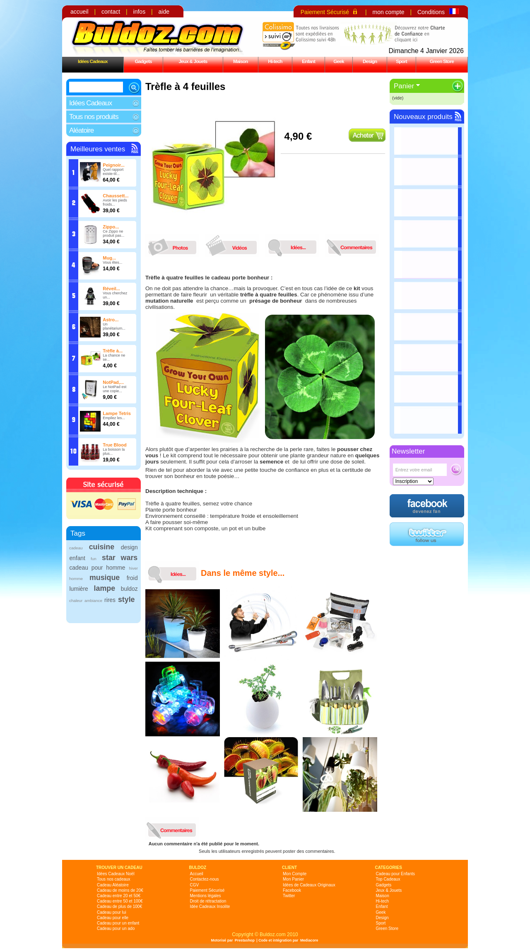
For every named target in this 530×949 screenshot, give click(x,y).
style (126, 599)
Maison (240, 61)
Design (370, 61)
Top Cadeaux (388, 879)
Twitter (289, 895)
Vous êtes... (112, 262)
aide (164, 11)
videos (234, 245)
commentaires (354, 245)
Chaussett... (115, 195)
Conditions (431, 12)
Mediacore (309, 940)
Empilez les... (114, 418)
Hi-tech (275, 61)
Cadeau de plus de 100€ (119, 906)
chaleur (75, 600)
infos (139, 11)
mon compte (388, 12)
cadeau (75, 548)
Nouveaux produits (423, 117)
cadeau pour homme (97, 567)
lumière (78, 588)
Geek (338, 61)
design (129, 547)
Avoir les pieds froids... (115, 202)
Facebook (292, 890)
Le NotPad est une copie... (114, 389)
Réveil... (111, 288)
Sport (401, 61)
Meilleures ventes (97, 149)
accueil (79, 11)
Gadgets (143, 61)
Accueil (196, 873)
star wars (119, 557)
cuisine (101, 547)
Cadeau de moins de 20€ (120, 890)
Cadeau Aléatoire (113, 885)
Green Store (442, 61)
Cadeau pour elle (112, 917)
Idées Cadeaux (93, 61)
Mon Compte (294, 873)
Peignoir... (114, 165)
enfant (77, 558)
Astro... (110, 319)
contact (110, 11)
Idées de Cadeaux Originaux (309, 885)
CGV (194, 885)
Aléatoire (81, 130)
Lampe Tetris (117, 413)
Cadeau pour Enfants (395, 873)
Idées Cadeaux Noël (116, 873)
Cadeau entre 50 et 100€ (120, 901)
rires (110, 600)
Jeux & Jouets (192, 61)
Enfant (308, 61)
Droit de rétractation (208, 901)
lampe (104, 588)
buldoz (129, 588)
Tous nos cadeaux (113, 879)
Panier (404, 86)
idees (294, 245)
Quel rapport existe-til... (113, 171)
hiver (133, 568)
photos (174, 245)
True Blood (114, 444)
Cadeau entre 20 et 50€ (118, 895)
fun (93, 558)
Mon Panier (293, 879)
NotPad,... (113, 382)
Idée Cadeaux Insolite (210, 906)
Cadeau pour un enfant (118, 923)
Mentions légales (205, 895)
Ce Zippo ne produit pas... (113, 233)
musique (104, 577)
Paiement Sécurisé (325, 12)
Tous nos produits (93, 117)
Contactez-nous (204, 879)
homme (76, 578)
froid (132, 578)
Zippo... (111, 226)
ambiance (93, 600)
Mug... (109, 257)
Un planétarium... (114, 326)
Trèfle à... (113, 350)
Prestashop (245, 940)
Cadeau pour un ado (116, 928)
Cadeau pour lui (111, 912)
